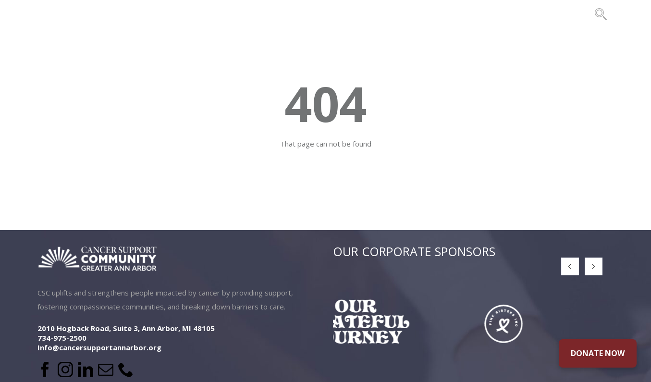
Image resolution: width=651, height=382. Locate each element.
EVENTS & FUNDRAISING (358, 14)
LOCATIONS (194, 14)
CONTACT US (558, 14)
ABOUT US (125, 14)
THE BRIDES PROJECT (469, 14)
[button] (570, 266)
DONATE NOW (598, 353)
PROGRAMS (264, 14)
